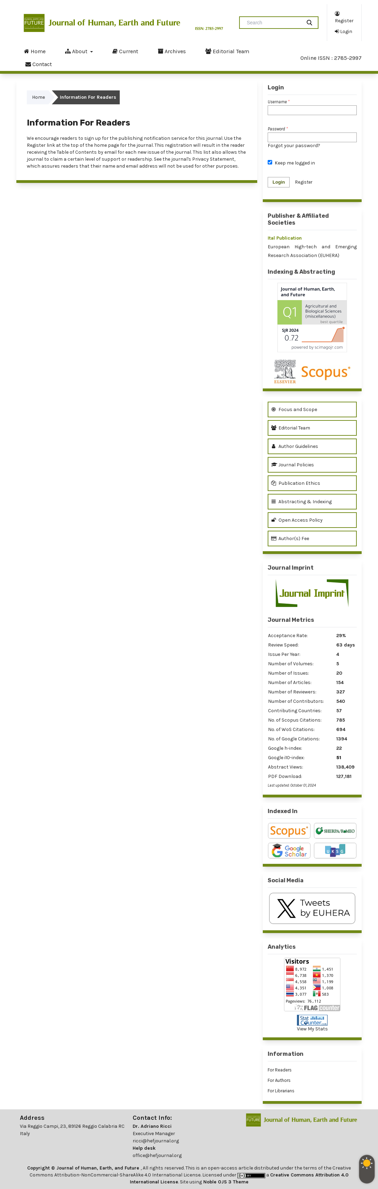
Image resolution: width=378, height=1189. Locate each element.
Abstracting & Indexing (301, 501)
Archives (172, 51)
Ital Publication (285, 238)
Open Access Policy (297, 520)
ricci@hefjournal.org (156, 1141)
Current (125, 51)
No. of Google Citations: (294, 739)
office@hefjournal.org (157, 1155)
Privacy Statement (213, 159)
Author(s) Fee (290, 538)
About (77, 51)
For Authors (279, 1080)
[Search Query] (273, 22)
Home (35, 51)
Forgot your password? (294, 145)
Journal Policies (292, 464)
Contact (38, 64)
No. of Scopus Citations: (295, 720)
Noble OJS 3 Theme (225, 1182)
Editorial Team (227, 51)
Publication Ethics (295, 483)
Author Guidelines (294, 446)
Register (344, 17)
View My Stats (312, 1029)
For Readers (280, 1069)
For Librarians (281, 1090)
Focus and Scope (294, 409)
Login (343, 31)
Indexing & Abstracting (301, 271)
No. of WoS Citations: (291, 729)
